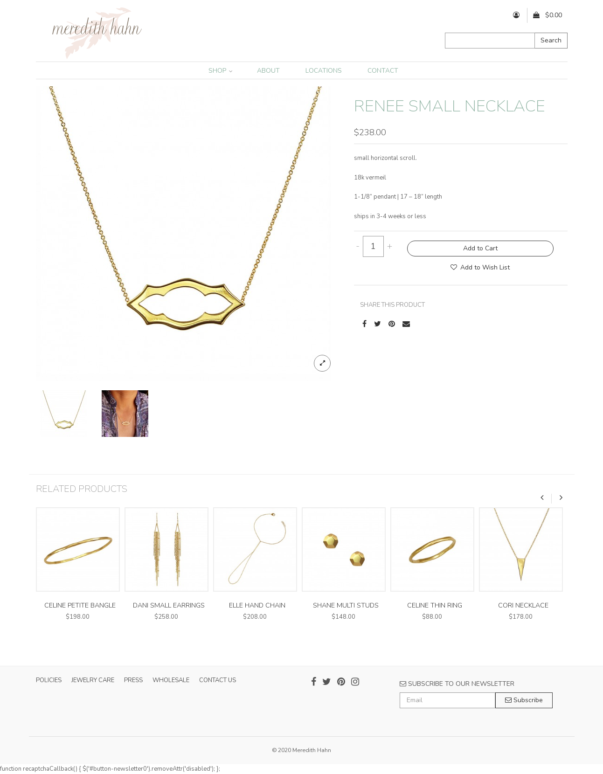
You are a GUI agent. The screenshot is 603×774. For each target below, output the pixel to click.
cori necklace (523, 605)
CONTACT (382, 70)
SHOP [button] (220, 70)
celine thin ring (434, 605)
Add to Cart (480, 248)
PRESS (133, 680)
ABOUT (268, 70)
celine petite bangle (80, 605)
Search (551, 40)
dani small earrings (169, 605)
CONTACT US (217, 680)
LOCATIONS (323, 70)
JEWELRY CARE (92, 680)
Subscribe (524, 700)
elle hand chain (257, 605)
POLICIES (49, 680)
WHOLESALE (170, 680)
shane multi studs (346, 605)
